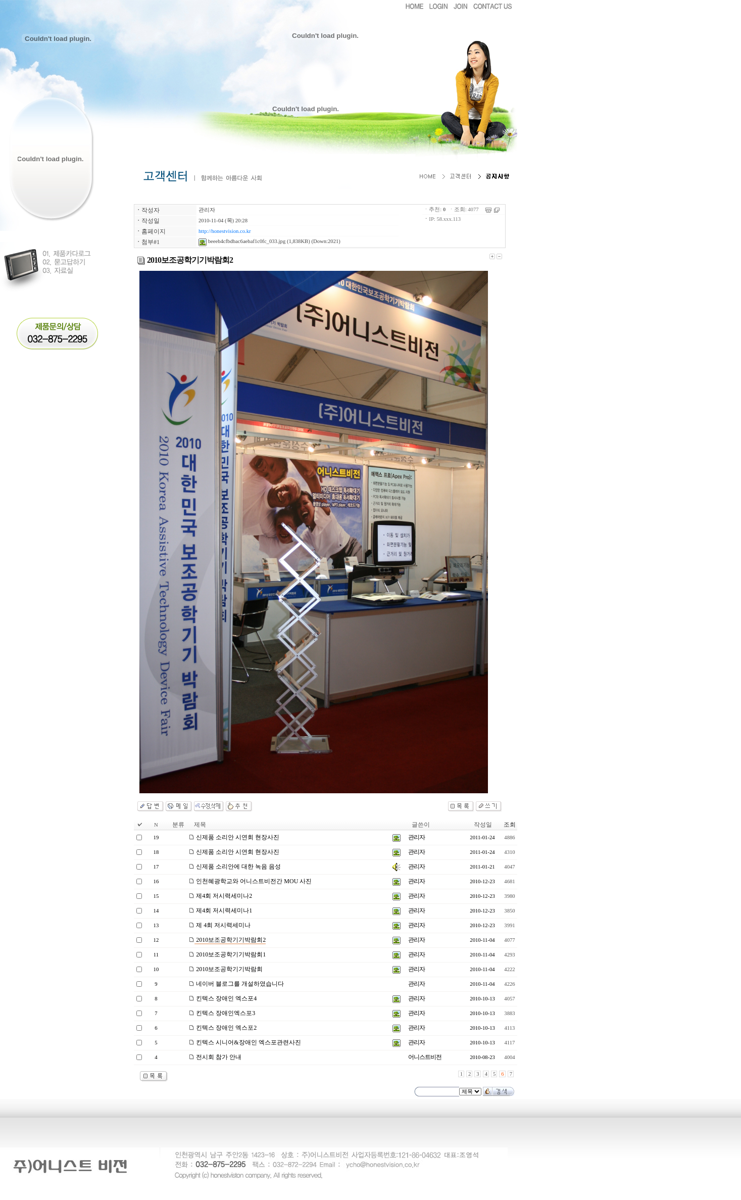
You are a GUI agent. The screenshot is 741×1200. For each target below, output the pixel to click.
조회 (510, 824)
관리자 (207, 210)
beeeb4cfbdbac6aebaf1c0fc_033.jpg (242, 241)
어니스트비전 (424, 1057)
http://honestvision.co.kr (225, 231)
